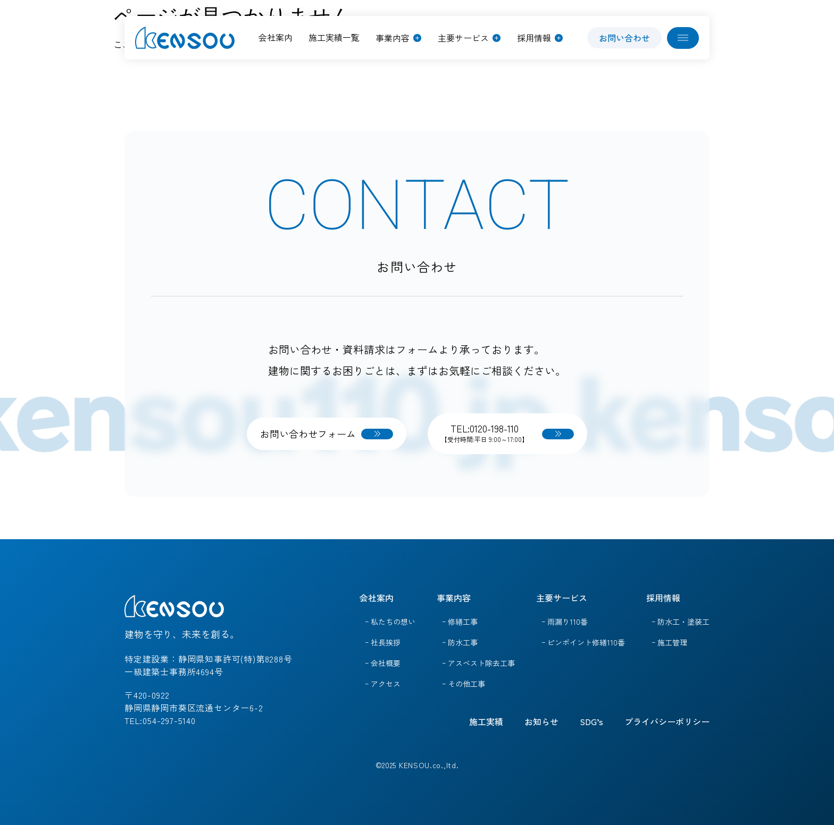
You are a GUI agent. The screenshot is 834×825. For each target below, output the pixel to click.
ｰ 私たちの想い (390, 621)
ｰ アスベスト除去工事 (478, 663)
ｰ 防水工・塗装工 (681, 621)
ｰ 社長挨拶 (383, 642)
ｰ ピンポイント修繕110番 (583, 642)
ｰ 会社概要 (383, 663)
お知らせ (541, 721)
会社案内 (377, 597)
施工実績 (486, 721)
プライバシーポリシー (667, 721)
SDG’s (591, 721)
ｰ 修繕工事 (460, 621)
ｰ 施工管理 (669, 642)
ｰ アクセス (383, 683)
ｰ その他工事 (463, 683)
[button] (398, 37)
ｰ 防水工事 (460, 642)
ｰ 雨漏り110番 (564, 621)
